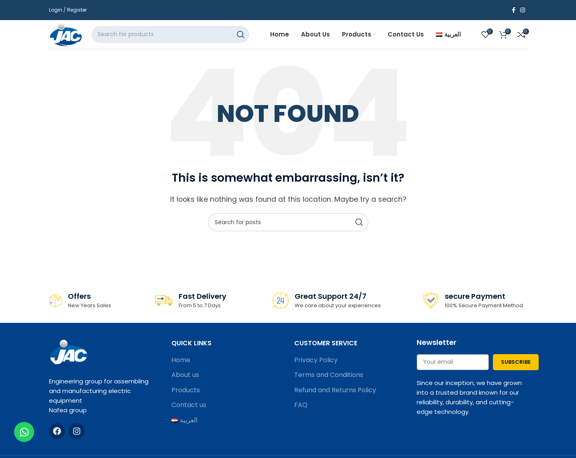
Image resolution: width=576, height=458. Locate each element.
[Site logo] (70, 37)
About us (185, 382)
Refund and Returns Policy (335, 397)
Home (180, 367)
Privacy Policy (316, 367)
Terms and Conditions (328, 382)
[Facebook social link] (513, 10)
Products (185, 397)
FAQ (300, 412)
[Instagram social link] (522, 10)
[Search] (177, 38)
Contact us (188, 412)
